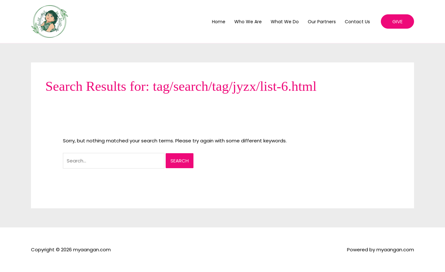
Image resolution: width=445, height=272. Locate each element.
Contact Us (357, 21)
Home (218, 21)
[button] (397, 21)
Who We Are (248, 21)
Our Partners (322, 21)
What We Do (285, 21)
